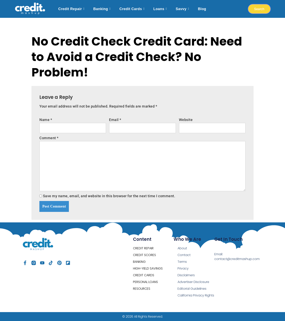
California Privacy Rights (191, 293)
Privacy (183, 263)
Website (186, 118)
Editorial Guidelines (192, 284)
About (182, 243)
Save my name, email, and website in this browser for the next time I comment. (109, 194)
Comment (49, 136)
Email (115, 118)
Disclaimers (186, 270)
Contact (184, 250)
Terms (182, 257)
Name (45, 118)
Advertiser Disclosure (193, 277)
